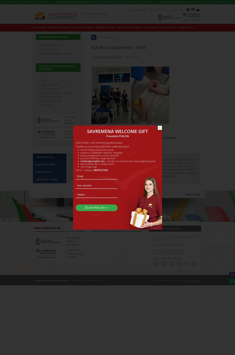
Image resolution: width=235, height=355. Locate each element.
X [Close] (159, 127)
